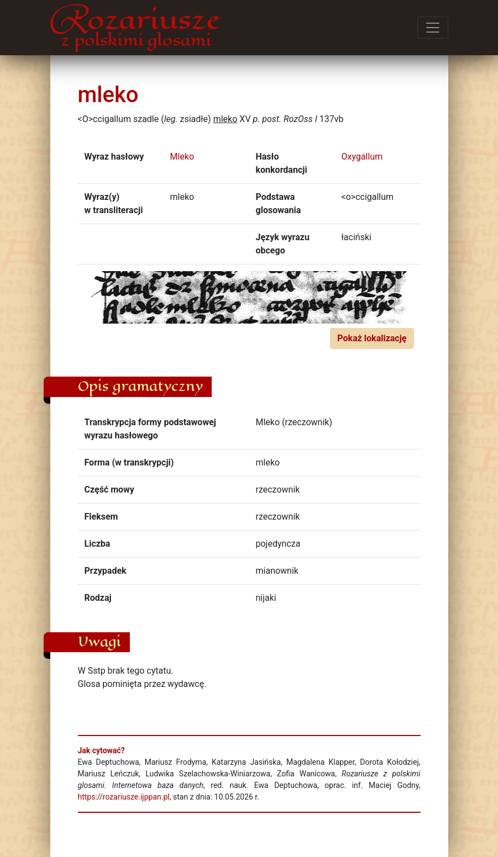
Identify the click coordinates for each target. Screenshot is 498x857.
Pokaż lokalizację (371, 338)
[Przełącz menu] (432, 28)
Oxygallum (362, 156)
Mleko (182, 156)
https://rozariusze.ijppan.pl (124, 796)
